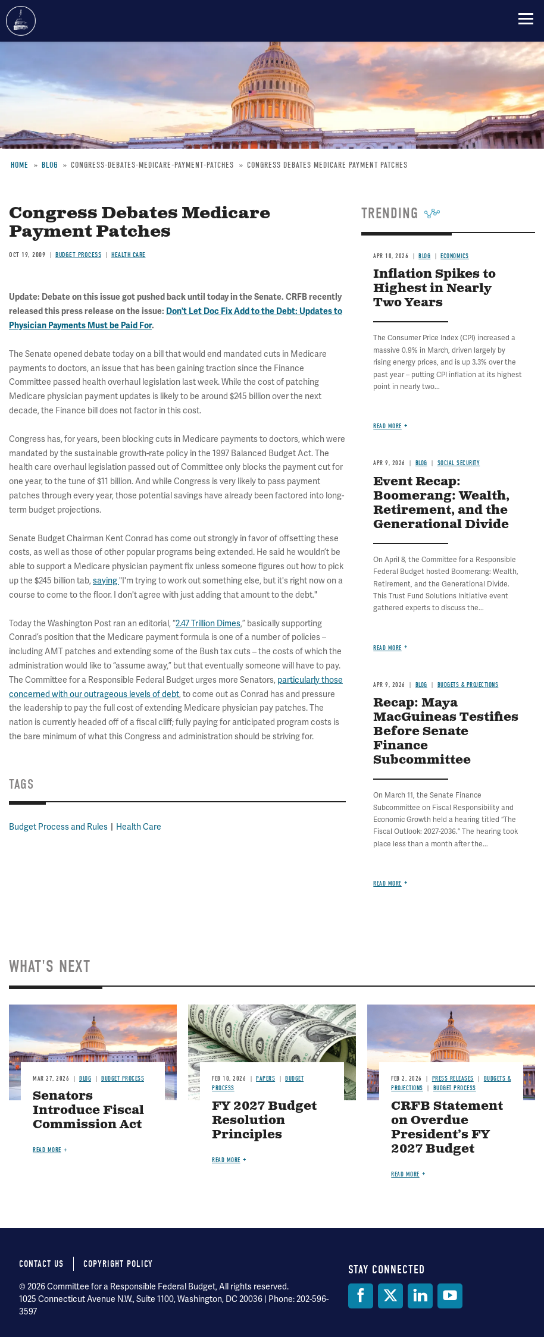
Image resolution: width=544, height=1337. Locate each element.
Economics (454, 256)
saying (106, 580)
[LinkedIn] (420, 1295)
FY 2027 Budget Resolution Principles (264, 1121)
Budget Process (78, 254)
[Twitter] (390, 1295)
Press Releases (453, 1078)
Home (20, 165)
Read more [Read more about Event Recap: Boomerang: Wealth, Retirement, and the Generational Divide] (387, 648)
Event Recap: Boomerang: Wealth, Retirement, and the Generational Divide (441, 503)
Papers (265, 1078)
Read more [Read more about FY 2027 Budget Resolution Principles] (226, 1160)
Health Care (128, 254)
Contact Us (41, 1263)
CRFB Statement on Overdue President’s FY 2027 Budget (447, 1128)
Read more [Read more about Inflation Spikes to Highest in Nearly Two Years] (387, 426)
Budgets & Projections (468, 685)
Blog (50, 165)
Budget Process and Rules (58, 826)
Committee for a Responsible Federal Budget (21, 21)
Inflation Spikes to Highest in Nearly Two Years (434, 288)
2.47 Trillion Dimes (208, 623)
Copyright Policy (118, 1263)
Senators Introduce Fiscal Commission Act (88, 1110)
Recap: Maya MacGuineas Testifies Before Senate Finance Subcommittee (445, 731)
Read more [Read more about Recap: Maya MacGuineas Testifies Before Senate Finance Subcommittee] (387, 883)
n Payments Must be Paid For (97, 326)
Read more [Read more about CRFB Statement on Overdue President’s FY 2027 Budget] (405, 1174)
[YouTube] (449, 1295)
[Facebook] (360, 1295)
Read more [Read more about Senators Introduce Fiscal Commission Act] (47, 1150)
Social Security (458, 463)
